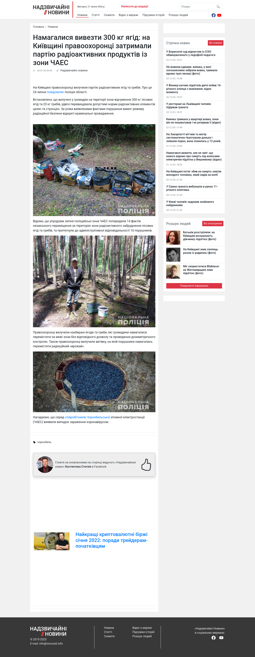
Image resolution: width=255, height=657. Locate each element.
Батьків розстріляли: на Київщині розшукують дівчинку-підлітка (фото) (199, 236)
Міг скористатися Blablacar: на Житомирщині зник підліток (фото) (201, 270)
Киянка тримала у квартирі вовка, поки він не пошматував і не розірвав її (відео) (193, 121)
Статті (96, 15)
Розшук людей (178, 15)
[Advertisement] (94, 503)
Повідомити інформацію (194, 285)
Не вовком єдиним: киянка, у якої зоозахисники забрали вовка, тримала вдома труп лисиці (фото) (191, 70)
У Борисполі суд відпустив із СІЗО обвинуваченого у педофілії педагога (190, 53)
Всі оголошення (213, 223)
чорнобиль (44, 442)
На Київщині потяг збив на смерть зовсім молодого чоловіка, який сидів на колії (193, 173)
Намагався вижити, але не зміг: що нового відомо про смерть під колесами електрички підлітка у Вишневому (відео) (194, 156)
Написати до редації (134, 6)
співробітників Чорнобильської (87, 417)
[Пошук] (196, 6)
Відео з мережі (128, 15)
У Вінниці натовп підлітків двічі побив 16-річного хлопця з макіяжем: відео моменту (194, 89)
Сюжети (109, 15)
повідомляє (55, 92)
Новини (82, 15)
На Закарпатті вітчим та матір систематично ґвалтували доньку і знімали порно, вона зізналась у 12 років (193, 138)
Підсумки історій (153, 15)
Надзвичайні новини (74, 70)
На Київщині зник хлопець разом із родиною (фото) (200, 251)
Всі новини (215, 42)
